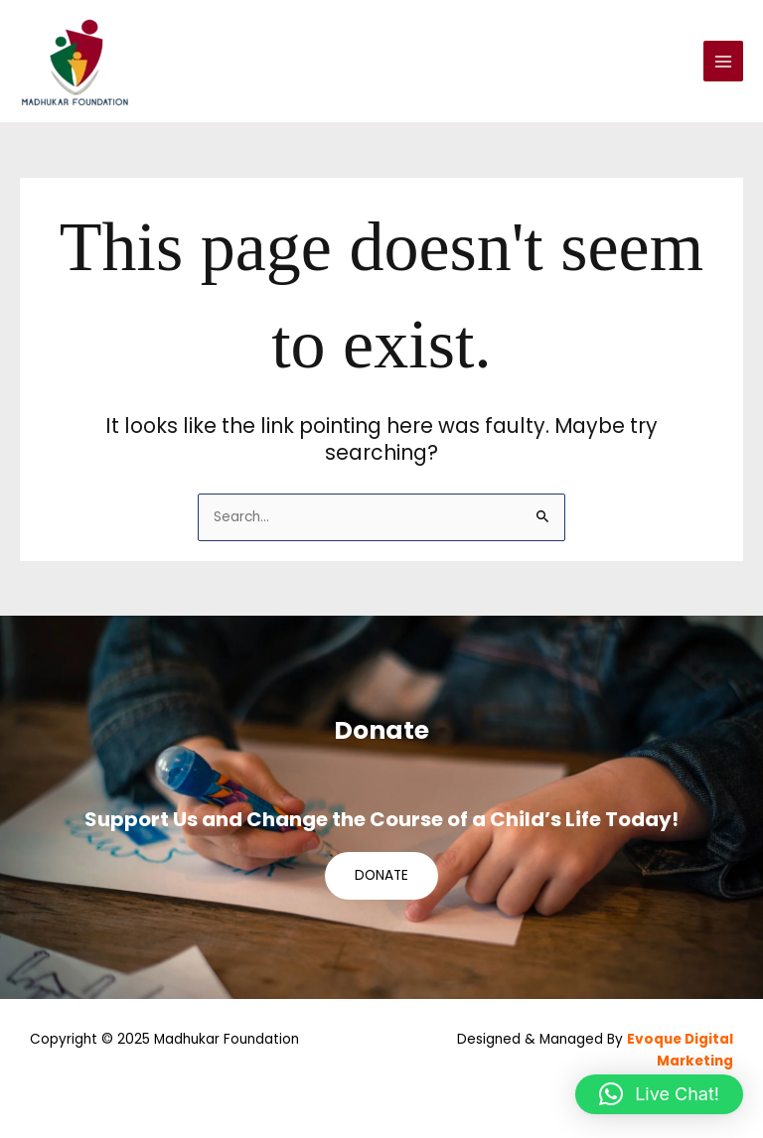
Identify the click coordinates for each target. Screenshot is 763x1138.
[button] (659, 1094)
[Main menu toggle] (723, 61)
